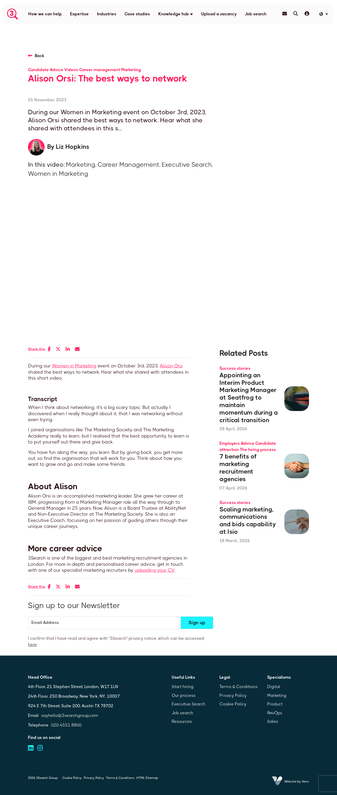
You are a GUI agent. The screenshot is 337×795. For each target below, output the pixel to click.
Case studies (137, 13)
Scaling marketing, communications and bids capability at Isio (247, 520)
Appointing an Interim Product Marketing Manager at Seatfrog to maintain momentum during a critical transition (248, 398)
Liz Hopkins (72, 146)
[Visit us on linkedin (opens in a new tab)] (30, 748)
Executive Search (187, 164)
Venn (305, 781)
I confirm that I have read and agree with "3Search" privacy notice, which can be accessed (116, 641)
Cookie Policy (232, 704)
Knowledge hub (173, 13)
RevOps (274, 712)
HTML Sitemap (147, 778)
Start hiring (183, 686)
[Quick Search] (295, 13)
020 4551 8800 (66, 725)
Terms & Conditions (238, 686)
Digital (273, 686)
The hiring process (258, 449)
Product (275, 704)
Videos (71, 69)
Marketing (131, 69)
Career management (99, 69)
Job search (255, 13)
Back (39, 55)
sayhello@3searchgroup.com (69, 715)
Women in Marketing (58, 173)
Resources (182, 721)
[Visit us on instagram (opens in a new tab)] (40, 748)
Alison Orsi (171, 365)
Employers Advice (236, 443)
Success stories (234, 368)
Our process (184, 695)
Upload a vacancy (219, 13)
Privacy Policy (233, 695)
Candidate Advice (45, 69)
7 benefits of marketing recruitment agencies (238, 467)
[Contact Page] (284, 13)
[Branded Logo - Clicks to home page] (12, 14)
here (32, 644)
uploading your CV (155, 570)
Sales (272, 721)
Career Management (128, 164)
